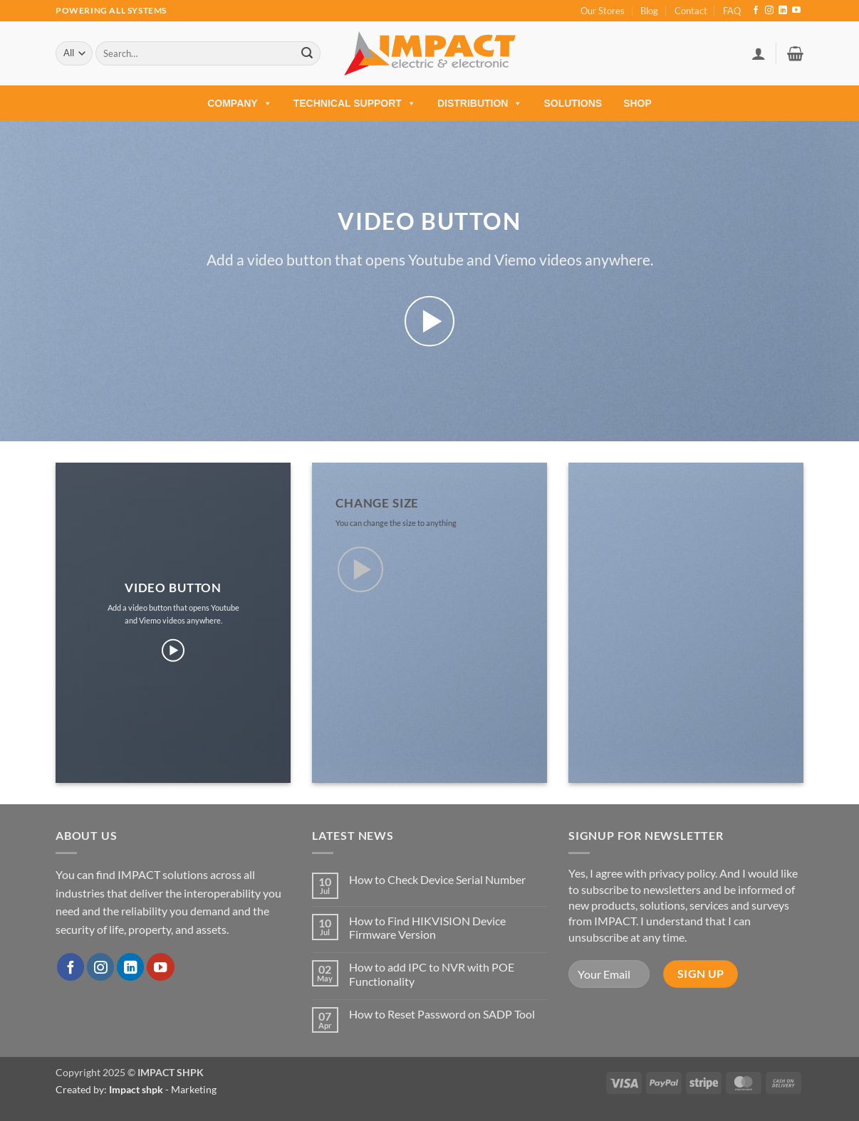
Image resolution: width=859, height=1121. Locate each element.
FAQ (732, 10)
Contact (691, 10)
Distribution (480, 103)
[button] (758, 53)
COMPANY (239, 103)
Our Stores (603, 10)
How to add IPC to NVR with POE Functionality (431, 973)
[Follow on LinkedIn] (783, 11)
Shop (637, 103)
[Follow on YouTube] (796, 11)
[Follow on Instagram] (769, 11)
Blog (649, 10)
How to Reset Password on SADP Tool (442, 1014)
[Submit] (307, 53)
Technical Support (354, 103)
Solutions (572, 103)
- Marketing (163, 1089)
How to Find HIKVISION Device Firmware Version (427, 927)
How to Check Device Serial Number (437, 879)
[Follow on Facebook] (755, 11)
